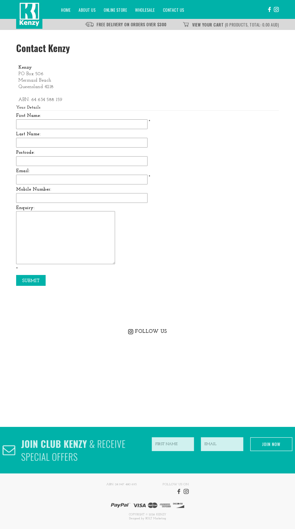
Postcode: (25, 152)
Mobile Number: (33, 189)
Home (66, 10)
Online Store (115, 10)
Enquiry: (25, 208)
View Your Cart (235, 25)
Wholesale (145, 10)
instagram (276, 9)
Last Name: (28, 134)
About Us (87, 10)
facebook (268, 9)
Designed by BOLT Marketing (147, 520)
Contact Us (173, 10)
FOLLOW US (151, 331)
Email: (23, 171)
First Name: (28, 115)
